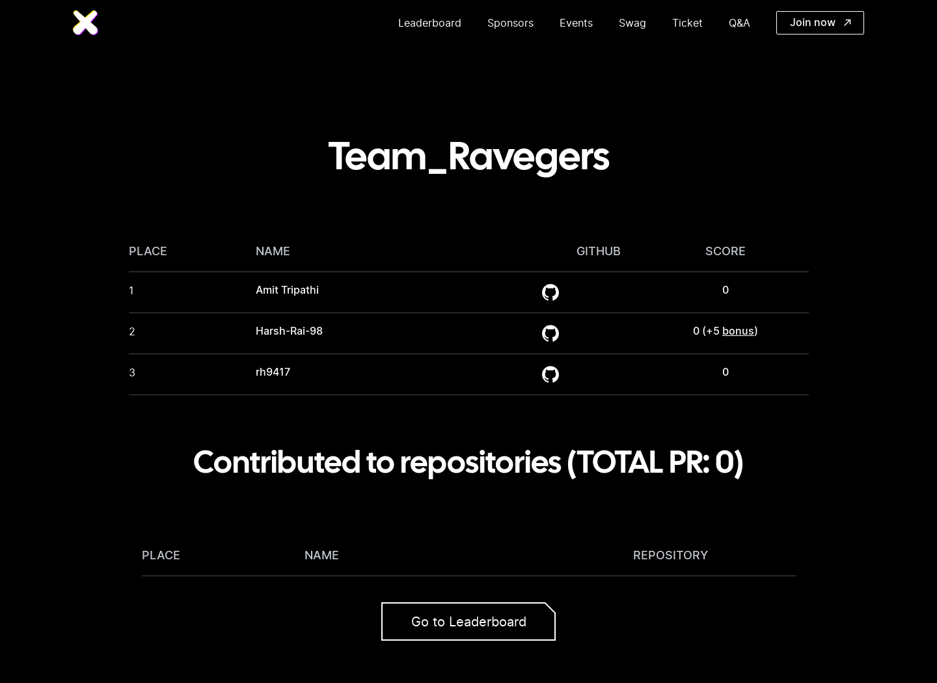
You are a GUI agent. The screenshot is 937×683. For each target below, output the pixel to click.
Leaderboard (429, 22)
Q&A (739, 22)
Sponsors (510, 22)
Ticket (687, 22)
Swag (632, 22)
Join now (820, 23)
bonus (738, 331)
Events (576, 22)
